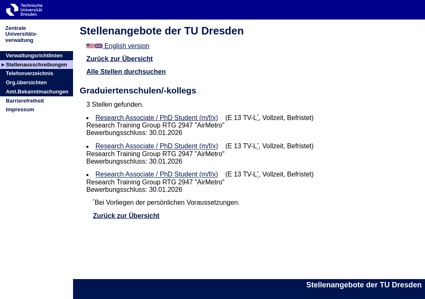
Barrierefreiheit (25, 101)
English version (117, 45)
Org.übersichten (26, 82)
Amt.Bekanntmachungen (37, 91)
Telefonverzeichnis (29, 73)
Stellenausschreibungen (36, 64)
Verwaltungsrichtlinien (34, 55)
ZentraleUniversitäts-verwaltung (21, 34)
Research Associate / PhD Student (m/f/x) (156, 117)
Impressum (20, 109)
